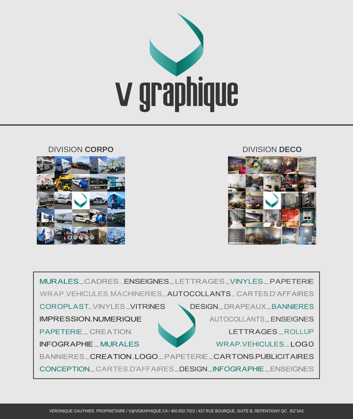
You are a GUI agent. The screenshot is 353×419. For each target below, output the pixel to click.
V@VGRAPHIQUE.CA (147, 411)
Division (81, 149)
